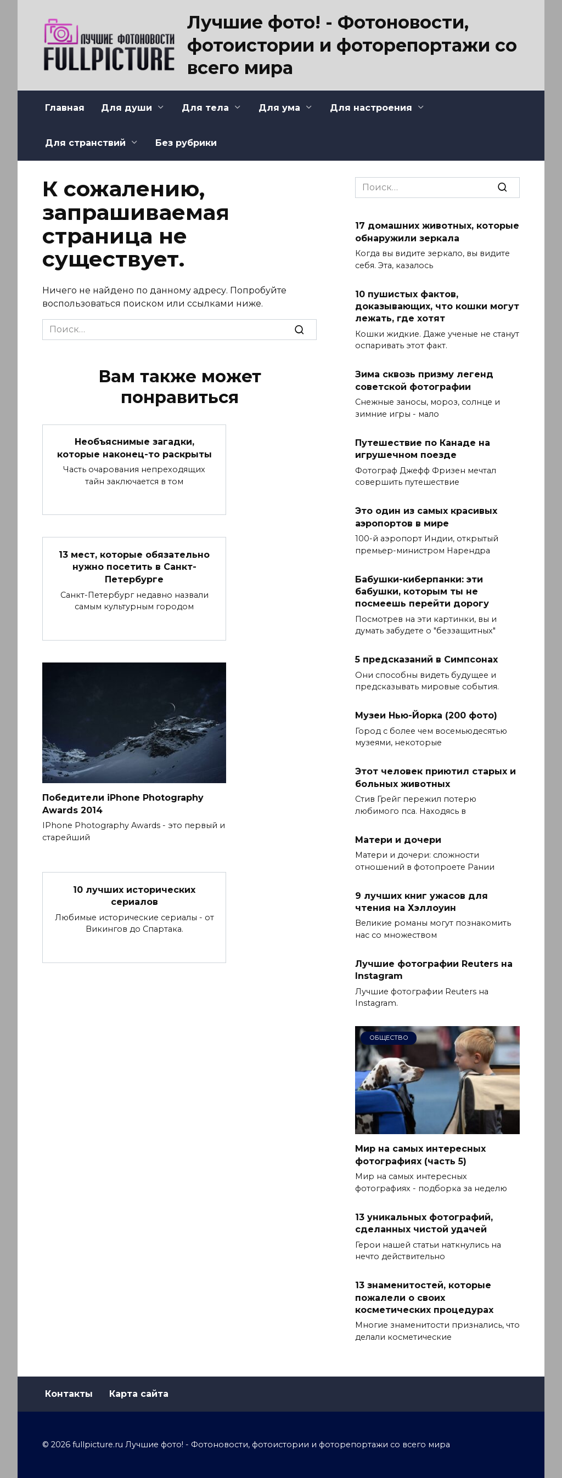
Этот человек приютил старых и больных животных (435, 777)
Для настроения (371, 108)
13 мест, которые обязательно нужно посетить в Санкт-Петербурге (134, 566)
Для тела (205, 108)
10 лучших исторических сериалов (134, 894)
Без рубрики (186, 143)
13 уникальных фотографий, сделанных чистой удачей (424, 1222)
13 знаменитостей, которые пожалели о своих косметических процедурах (424, 1297)
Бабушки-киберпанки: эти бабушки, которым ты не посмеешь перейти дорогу (422, 591)
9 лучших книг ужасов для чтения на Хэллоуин (421, 901)
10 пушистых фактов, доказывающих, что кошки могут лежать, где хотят (437, 306)
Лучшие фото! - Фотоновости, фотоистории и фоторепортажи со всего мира (352, 45)
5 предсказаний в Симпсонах (426, 659)
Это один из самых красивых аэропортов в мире (426, 517)
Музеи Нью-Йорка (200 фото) (426, 715)
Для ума (279, 108)
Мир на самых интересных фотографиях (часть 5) (420, 1154)
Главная (65, 108)
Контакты (69, 1394)
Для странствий (85, 143)
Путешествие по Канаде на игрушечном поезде (422, 448)
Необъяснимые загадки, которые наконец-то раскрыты (134, 448)
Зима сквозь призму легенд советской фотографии (424, 380)
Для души (126, 108)
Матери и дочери (398, 839)
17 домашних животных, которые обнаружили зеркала (437, 231)
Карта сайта (138, 1394)
